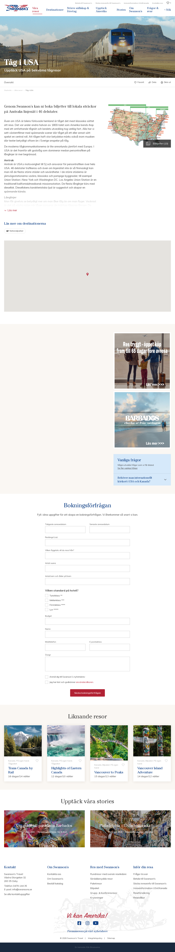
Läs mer (10, 210)
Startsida (8, 90)
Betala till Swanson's (83, 3)
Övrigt (48, 655)
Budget (48, 616)
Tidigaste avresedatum (55, 524)
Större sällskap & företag (78, 9)
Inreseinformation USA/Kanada (136, 3)
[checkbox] (87, 595)
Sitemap (111, 938)
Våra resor (35, 9)
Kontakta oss (157, 3)
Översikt (9, 82)
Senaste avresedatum (100, 524)
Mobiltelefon (50, 642)
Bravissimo (95, 947)
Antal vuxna (50, 563)
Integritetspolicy (95, 938)
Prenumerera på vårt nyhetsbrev (87, 931)
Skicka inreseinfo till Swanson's (107, 3)
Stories (121, 9)
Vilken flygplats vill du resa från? (59, 550)
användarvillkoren (84, 682)
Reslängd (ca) (51, 537)
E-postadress (96, 642)
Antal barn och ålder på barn (58, 576)
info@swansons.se (22, 889)
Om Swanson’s (135, 9)
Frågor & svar (152, 9)
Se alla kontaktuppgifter (17, 894)
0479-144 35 (20, 885)
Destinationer (55, 9)
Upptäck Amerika (101, 9)
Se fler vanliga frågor (128, 468)
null (87, 664)
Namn (48, 629)
